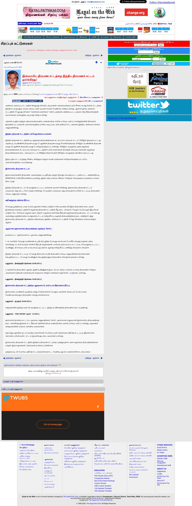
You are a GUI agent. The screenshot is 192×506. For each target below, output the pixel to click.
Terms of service (98, 498)
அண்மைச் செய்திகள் (27, 450)
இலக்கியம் (48, 468)
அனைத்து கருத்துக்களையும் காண (63, 50)
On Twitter (160, 452)
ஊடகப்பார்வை (49, 475)
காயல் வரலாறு (49, 484)
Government (133, 477)
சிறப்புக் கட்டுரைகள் (51, 465)
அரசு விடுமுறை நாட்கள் (137, 461)
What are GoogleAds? (161, 462)
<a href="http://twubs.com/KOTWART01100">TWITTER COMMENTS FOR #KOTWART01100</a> (53, 416)
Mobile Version (162, 450)
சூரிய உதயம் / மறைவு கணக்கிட (141, 453)
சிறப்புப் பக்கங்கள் (52, 37)
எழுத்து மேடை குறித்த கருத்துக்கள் (76, 453)
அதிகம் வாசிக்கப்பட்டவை (28, 453)
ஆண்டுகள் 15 (49, 487)
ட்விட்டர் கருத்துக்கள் (94, 101)
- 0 (91, 97)
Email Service (162, 447)
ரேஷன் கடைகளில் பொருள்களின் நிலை (108, 464)
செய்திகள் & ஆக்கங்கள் (32, 37)
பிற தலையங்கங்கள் (51, 453)
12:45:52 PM (48, 23)
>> (26, 445)
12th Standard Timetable (103, 488)
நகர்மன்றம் (98, 451)
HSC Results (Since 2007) (103, 476)
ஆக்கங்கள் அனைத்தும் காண (38, 50)
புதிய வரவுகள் (99, 448)
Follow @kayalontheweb (162, 2)
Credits (159, 474)
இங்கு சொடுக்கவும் (53, 373)
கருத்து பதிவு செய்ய (70, 94)
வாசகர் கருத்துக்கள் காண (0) (50, 94)
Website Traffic (162, 458)
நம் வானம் (105, 37)
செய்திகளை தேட (25, 469)
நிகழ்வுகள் (83, 37)
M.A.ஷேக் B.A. (35, 83)
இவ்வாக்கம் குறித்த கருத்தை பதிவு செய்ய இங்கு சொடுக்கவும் (31, 365)
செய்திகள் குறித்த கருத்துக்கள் (75, 448)
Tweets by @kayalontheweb (122, 118)
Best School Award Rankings (104, 481)
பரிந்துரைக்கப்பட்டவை (27, 461)
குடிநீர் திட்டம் (99, 458)
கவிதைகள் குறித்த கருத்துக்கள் (75, 461)
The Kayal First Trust (70, 496)
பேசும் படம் (48, 481)
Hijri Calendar (134, 475)
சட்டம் (46, 478)
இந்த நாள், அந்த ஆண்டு (28, 464)
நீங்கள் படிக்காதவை (26, 466)
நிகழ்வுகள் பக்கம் (135, 464)
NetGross (109, 500)
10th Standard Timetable (103, 491)
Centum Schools (100, 483)
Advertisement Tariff (164, 465)
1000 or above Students (102, 486)
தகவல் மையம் (69, 37)
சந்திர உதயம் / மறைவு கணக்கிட (140, 455)
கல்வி (94, 37)
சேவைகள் (117, 37)
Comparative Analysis (102, 478)
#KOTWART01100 (53, 63)
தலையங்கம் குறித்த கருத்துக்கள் (75, 451)
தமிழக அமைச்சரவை (137, 467)
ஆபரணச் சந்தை (135, 458)
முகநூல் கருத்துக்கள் (78, 101)
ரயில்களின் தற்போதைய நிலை (105, 461)
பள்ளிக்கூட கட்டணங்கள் (103, 473)
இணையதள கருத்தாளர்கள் (74, 464)
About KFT (161, 481)
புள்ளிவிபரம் (68, 467)
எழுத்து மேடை (49, 462)
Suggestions (161, 471)
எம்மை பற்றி (130, 37)
